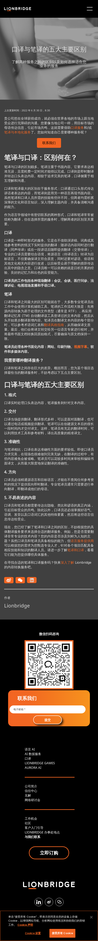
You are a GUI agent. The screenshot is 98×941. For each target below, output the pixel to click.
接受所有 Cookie (62, 933)
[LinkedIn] (38, 902)
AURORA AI (33, 767)
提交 (47, 720)
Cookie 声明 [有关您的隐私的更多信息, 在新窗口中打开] (25, 924)
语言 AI (30, 749)
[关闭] (91, 917)
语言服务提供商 (82, 541)
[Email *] (47, 709)
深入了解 (67, 562)
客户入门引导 (34, 828)
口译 (28, 758)
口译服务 (77, 127)
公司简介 (31, 786)
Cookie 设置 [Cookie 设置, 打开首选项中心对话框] (33, 933)
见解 (28, 795)
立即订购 (49, 852)
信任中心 (31, 791)
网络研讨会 (32, 800)
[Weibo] (49, 902)
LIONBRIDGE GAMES (40, 763)
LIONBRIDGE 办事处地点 (42, 832)
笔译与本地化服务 (17, 132)
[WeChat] (59, 902)
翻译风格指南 (54, 325)
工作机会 (31, 818)
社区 (28, 823)
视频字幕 (80, 346)
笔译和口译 (75, 550)
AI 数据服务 (33, 754)
